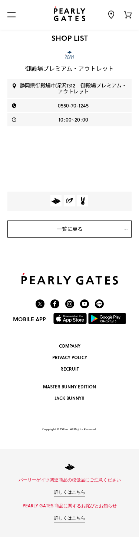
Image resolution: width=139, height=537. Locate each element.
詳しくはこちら (69, 492)
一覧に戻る (70, 229)
